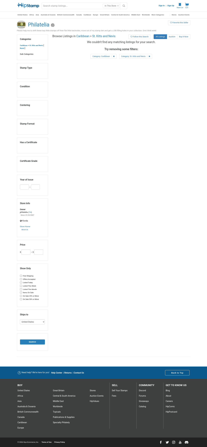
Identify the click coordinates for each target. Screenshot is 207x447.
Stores (174, 15)
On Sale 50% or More (29, 299)
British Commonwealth (65, 15)
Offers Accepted (27, 279)
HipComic (170, 406)
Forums (142, 396)
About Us (24, 230)
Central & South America (120, 15)
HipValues (94, 401)
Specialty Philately (61, 422)
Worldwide (146, 15)
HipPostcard (171, 412)
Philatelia (38, 25)
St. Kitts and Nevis (36, 45)
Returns (68, 373)
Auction (172, 36)
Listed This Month (28, 289)
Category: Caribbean (103, 56)
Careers (169, 401)
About (168, 396)
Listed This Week (28, 286)
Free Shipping (26, 276)
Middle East (135, 15)
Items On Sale (27, 293)
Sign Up (170, 5)
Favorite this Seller (179, 22)
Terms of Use (46, 442)
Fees (114, 396)
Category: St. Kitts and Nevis (135, 56)
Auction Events (184, 15)
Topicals (57, 412)
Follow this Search (139, 36)
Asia (37, 15)
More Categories (158, 15)
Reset (22, 48)
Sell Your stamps (120, 390)
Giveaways (144, 401)
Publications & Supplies (64, 417)
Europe (95, 15)
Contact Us (79, 373)
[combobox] (84, 5)
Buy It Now (183, 36)
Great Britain (105, 15)
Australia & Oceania (48, 15)
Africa (31, 15)
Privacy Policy (59, 442)
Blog (168, 390)
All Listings (160, 36)
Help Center (56, 373)
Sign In (162, 5)
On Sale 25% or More (29, 296)
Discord (142, 390)
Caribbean (87, 15)
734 (30, 212)
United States (22, 15)
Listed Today (26, 282)
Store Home (25, 226)
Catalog (142, 406)
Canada (79, 15)
